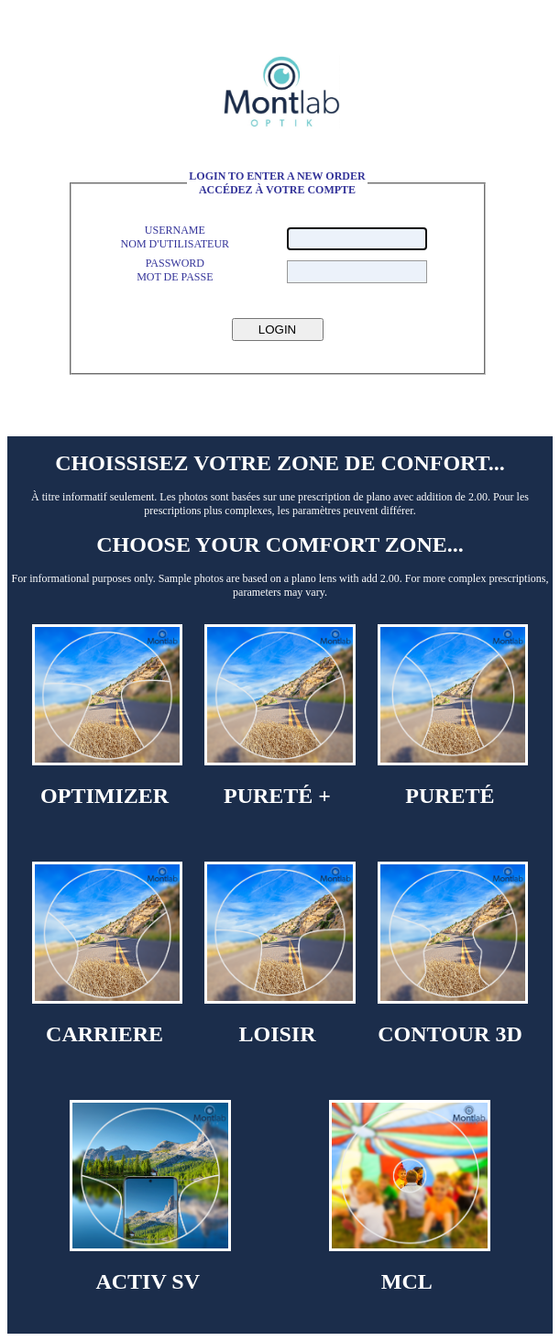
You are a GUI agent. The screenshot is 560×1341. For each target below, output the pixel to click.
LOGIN (277, 329)
